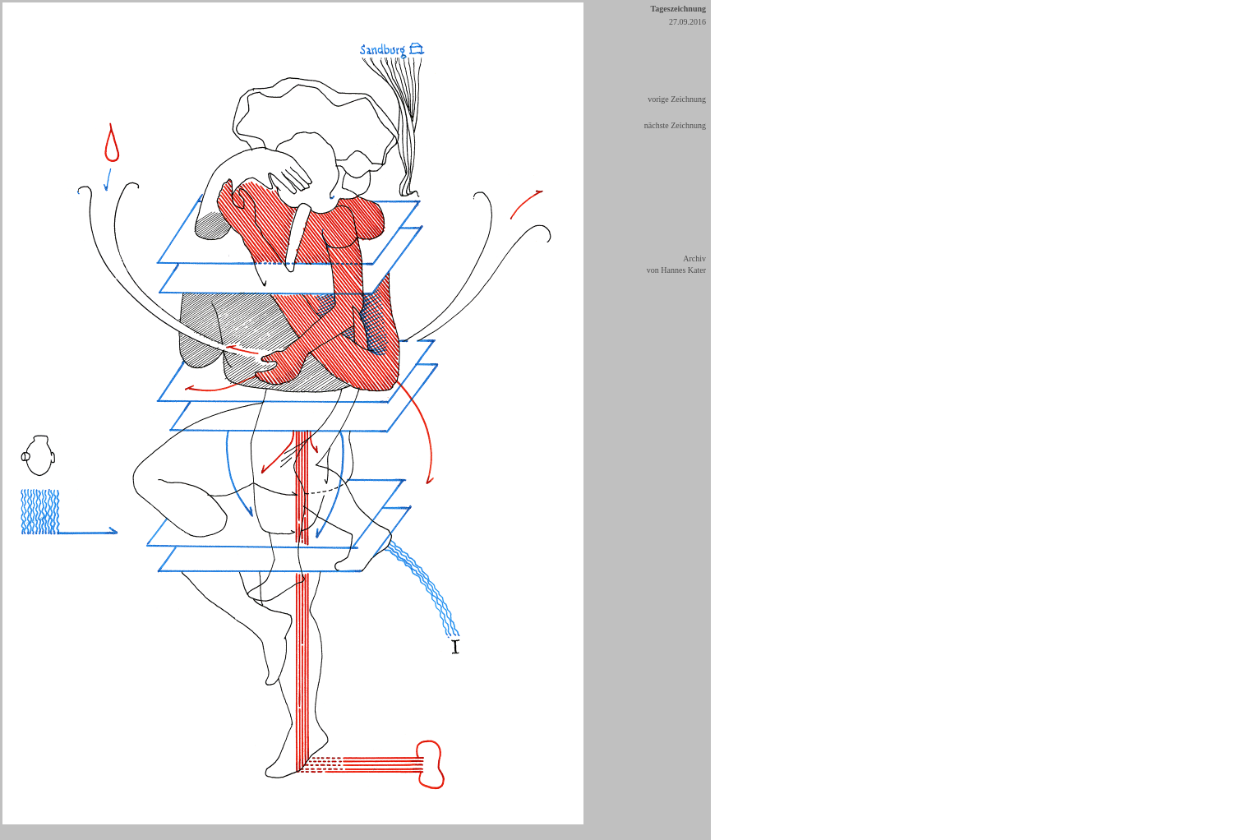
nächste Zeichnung (675, 125)
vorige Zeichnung (677, 99)
